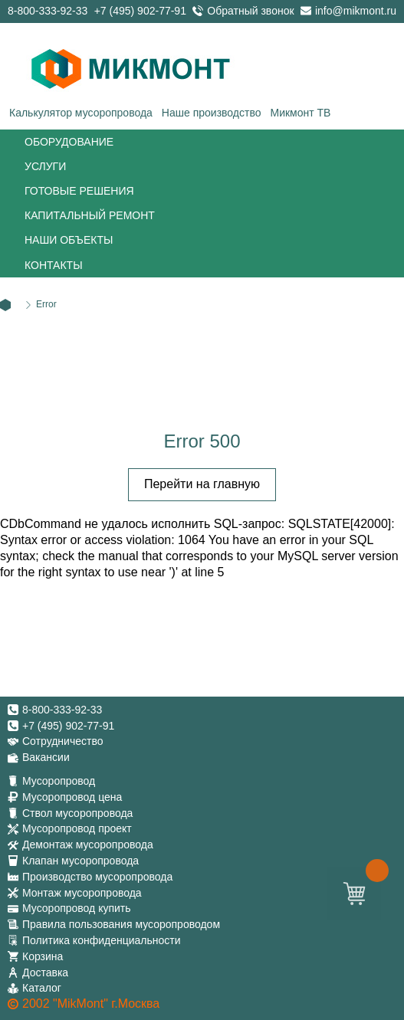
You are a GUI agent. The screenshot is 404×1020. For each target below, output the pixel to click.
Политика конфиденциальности (101, 940)
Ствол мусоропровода (77, 813)
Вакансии (46, 757)
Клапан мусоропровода (80, 860)
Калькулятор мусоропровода (81, 113)
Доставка (45, 972)
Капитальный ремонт (90, 215)
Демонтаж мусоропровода (87, 844)
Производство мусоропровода (97, 877)
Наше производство (211, 113)
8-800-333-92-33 (47, 11)
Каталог (41, 988)
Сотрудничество (62, 741)
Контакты (54, 265)
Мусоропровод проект (77, 828)
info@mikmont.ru (355, 11)
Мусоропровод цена (72, 797)
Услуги (45, 166)
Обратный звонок (250, 11)
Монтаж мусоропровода (82, 893)
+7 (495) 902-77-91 (140, 11)
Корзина (42, 956)
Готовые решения (79, 191)
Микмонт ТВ (300, 113)
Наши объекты (69, 240)
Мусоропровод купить (76, 908)
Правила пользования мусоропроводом (121, 924)
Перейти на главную (202, 483)
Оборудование (69, 142)
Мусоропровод (58, 781)
